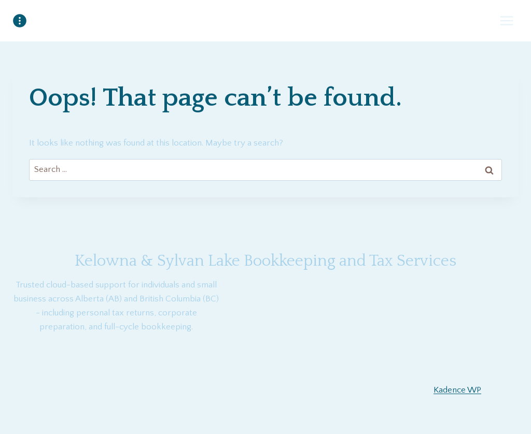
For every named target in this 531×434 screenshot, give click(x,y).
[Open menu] (506, 20)
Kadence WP (457, 390)
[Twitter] (293, 417)
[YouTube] (265, 417)
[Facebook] (238, 417)
